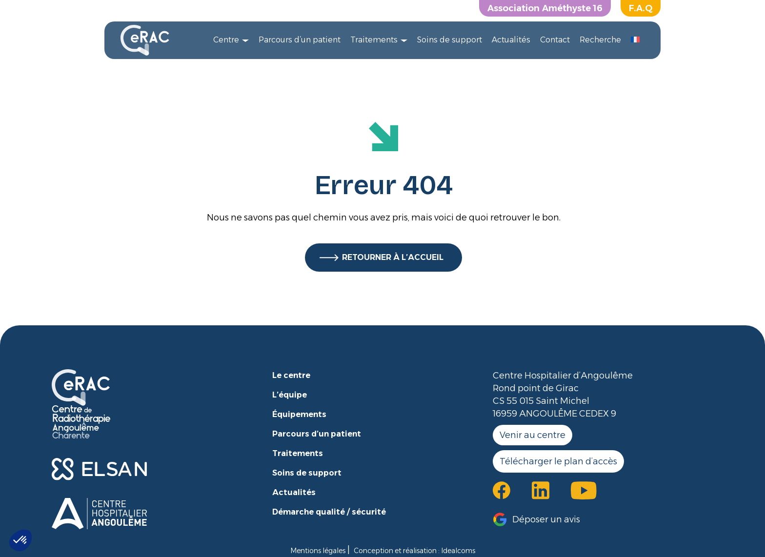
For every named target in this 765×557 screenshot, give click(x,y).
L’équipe (289, 394)
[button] (20, 540)
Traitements (374, 39)
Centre (226, 39)
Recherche (600, 39)
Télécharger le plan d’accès (558, 461)
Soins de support (449, 39)
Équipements (299, 414)
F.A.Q (640, 8)
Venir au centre (532, 435)
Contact (555, 39)
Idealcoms (458, 550)
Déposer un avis (546, 519)
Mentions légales (317, 550)
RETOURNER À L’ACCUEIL (392, 257)
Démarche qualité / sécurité (329, 512)
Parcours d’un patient (300, 39)
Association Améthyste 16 (545, 8)
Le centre (291, 375)
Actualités (511, 39)
